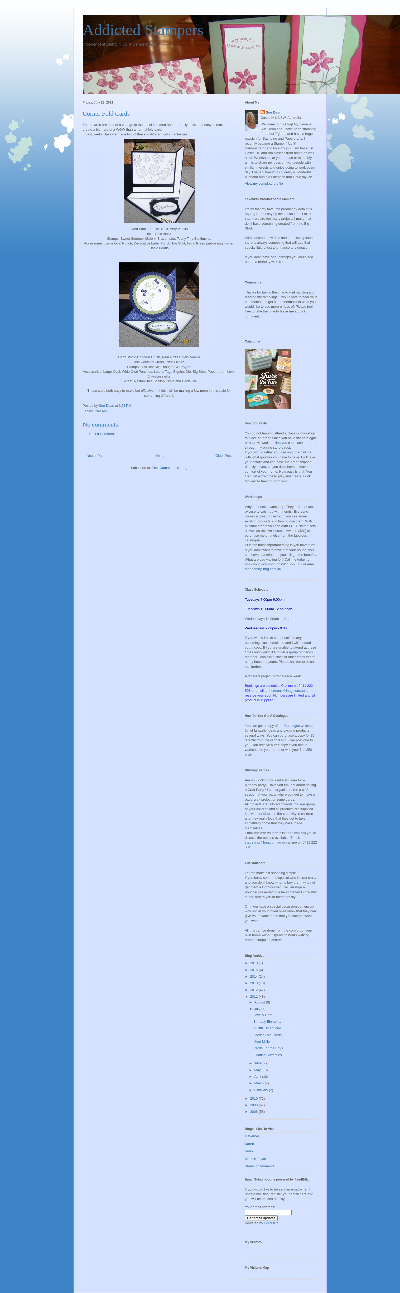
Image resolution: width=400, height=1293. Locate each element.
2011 (254, 996)
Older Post (223, 456)
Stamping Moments (259, 1166)
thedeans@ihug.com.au (263, 569)
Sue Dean (273, 112)
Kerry (249, 1151)
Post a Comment (102, 434)
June (258, 1063)
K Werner (252, 1136)
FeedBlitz (271, 1223)
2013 (254, 983)
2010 (254, 1098)
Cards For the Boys (268, 1048)
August (260, 1002)
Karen (249, 1144)
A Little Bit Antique (267, 1028)
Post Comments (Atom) (169, 468)
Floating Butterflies (267, 1055)
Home (160, 456)
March (259, 1083)
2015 (254, 970)
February (261, 1090)
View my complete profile (264, 183)
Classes (101, 411)
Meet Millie (261, 1042)
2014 (254, 976)
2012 (254, 990)
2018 (254, 963)
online (276, 443)
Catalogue (292, 726)
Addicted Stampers (143, 29)
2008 (254, 1112)
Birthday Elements (267, 1021)
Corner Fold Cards (267, 1035)
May (258, 1070)
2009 (254, 1105)
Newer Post (95, 456)
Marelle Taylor (255, 1159)
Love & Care (262, 1015)
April (258, 1077)
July (257, 1009)
